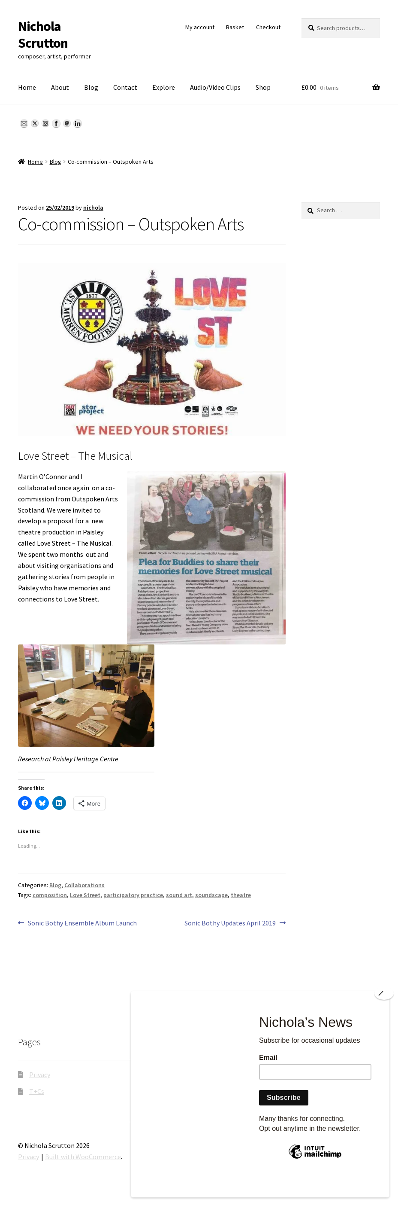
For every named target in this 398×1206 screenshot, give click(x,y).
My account (199, 27)
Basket (235, 27)
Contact (125, 87)
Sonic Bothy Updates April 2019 (230, 923)
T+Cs (36, 1091)
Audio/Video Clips (215, 87)
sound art (179, 895)
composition (50, 895)
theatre (241, 895)
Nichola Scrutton (43, 35)
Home (27, 87)
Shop (263, 87)
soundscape (211, 895)
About (60, 87)
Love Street (85, 895)
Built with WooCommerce (83, 1156)
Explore (163, 87)
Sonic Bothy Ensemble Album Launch (82, 923)
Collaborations (84, 885)
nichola (93, 207)
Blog (91, 87)
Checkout (268, 27)
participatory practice (133, 895)
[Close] (384, 1014)
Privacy (39, 1074)
